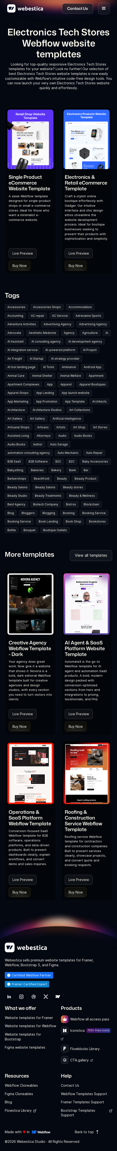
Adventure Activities (21, 324)
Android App (92, 367)
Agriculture (90, 333)
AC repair (37, 316)
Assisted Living (18, 435)
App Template (75, 401)
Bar (86, 470)
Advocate (14, 333)
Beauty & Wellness (82, 495)
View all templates (91, 555)
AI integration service (22, 350)
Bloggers (28, 513)
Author (37, 444)
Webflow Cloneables (21, 1085)
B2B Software (38, 461)
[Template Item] (30, 139)
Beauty (62, 478)
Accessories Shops (47, 307)
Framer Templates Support (82, 1102)
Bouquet (29, 530)
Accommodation (80, 307)
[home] (25, 8)
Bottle (11, 530)
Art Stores (100, 427)
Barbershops (16, 478)
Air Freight (14, 358)
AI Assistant (15, 341)
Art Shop (79, 427)
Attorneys (44, 435)
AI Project (90, 350)
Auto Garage (59, 444)
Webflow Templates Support (84, 1094)
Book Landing (48, 521)
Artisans (43, 427)
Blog (10, 513)
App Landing (45, 393)
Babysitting (15, 470)
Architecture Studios (47, 410)
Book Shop (73, 521)
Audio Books (83, 435)
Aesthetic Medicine (42, 333)
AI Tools (48, 367)
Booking (69, 513)
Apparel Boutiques (92, 384)
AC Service (60, 316)
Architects (99, 401)
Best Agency (16, 504)
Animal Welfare (70, 375)
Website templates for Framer (29, 1018)
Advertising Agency (57, 324)
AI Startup (36, 358)
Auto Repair (94, 453)
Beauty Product (85, 478)
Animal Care (15, 375)
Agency (69, 333)
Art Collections (79, 410)
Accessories (16, 307)
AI (106, 333)
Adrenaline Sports (88, 316)
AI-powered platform (60, 350)
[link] (30, 182)
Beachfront (41, 478)
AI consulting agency (46, 341)
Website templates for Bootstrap (23, 1036)
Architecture (16, 410)
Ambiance (69, 367)
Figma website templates (25, 1047)
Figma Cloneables (19, 1094)
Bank (72, 470)
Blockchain (91, 504)
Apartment (96, 375)
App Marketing (17, 401)
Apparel (66, 384)
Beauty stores (73, 487)
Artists (60, 427)
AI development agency (85, 341)
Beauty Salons (17, 487)
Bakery (56, 470)
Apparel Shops (18, 393)
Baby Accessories (95, 461)
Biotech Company (45, 504)
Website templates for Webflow (30, 1026)
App (50, 384)
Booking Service (94, 513)
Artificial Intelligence (67, 418)
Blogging (48, 513)
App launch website (75, 393)
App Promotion (46, 401)
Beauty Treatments (48, 495)
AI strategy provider (65, 358)
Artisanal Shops (18, 427)
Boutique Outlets (55, 530)
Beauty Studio (17, 495)
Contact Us (70, 1085)
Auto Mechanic (68, 453)
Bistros (71, 504)
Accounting (15, 316)
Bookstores (97, 521)
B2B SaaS (14, 461)
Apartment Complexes (23, 384)
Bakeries (37, 470)
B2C (58, 461)
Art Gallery (14, 418)
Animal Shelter (42, 375)
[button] (104, 8)
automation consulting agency (28, 453)
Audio (62, 435)
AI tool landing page (21, 367)
